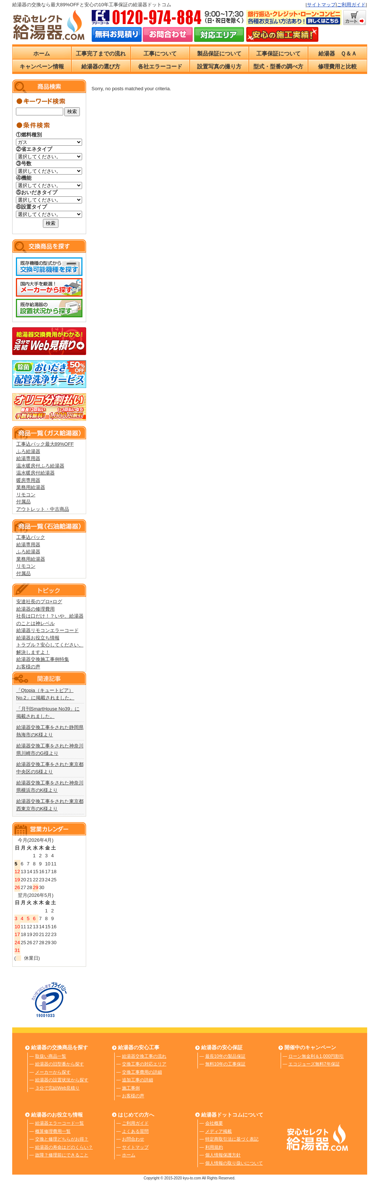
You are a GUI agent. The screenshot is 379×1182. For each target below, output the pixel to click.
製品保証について (219, 53)
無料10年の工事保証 (225, 1064)
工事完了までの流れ (101, 53)
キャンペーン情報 (42, 66)
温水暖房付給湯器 (35, 473)
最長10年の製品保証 (225, 1056)
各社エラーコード (160, 66)
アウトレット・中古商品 (42, 509)
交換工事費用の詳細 (142, 1072)
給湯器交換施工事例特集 (42, 659)
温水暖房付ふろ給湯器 (40, 466)
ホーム (41, 53)
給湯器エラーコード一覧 (59, 1123)
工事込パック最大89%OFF (45, 444)
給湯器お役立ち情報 (38, 638)
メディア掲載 (218, 1131)
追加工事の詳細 (137, 1080)
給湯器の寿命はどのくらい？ (64, 1147)
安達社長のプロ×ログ (39, 601)
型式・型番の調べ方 (278, 66)
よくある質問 (135, 1131)
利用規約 (214, 1147)
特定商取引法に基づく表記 (231, 1139)
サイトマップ (321, 4)
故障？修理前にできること (61, 1155)
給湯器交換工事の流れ (144, 1056)
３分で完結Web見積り (57, 1088)
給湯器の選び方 (100, 66)
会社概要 (214, 1123)
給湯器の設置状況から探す (61, 1080)
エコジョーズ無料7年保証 (314, 1064)
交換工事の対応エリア (144, 1064)
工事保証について (278, 53)
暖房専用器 (28, 480)
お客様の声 (28, 666)
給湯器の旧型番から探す (59, 1064)
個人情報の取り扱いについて (234, 1163)
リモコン (25, 494)
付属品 (23, 501)
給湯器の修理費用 (35, 609)
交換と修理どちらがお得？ (61, 1139)
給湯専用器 (28, 458)
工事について (160, 53)
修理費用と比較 (337, 66)
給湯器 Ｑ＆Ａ (337, 53)
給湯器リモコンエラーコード (47, 630)
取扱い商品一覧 (50, 1056)
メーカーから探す (53, 1072)
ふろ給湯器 (28, 451)
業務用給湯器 (30, 487)
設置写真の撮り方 (219, 66)
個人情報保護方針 (223, 1155)
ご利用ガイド (351, 4)
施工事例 (131, 1088)
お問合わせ (133, 1139)
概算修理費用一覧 (53, 1131)
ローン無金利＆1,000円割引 (316, 1056)
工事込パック (30, 537)
